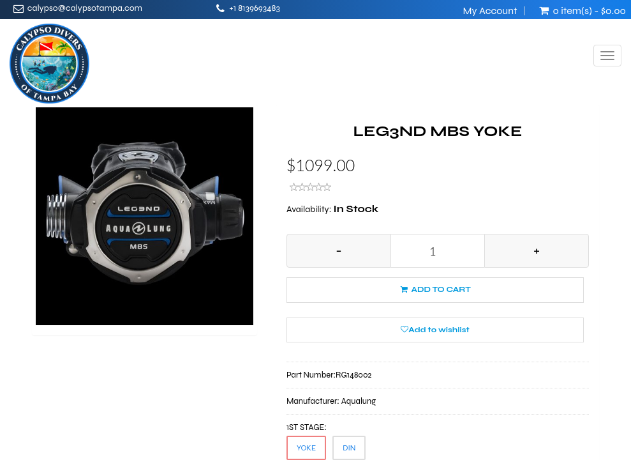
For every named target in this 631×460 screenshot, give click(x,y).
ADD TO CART (435, 289)
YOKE (306, 447)
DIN (349, 447)
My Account (490, 10)
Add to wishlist (435, 329)
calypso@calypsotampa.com (84, 8)
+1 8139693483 (254, 8)
